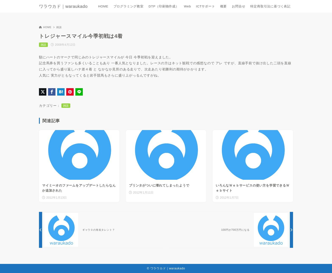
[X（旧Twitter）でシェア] (42, 92)
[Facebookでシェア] (51, 92)
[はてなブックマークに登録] (61, 92)
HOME (45, 27)
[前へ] (101, 230)
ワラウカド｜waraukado (63, 6)
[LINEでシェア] (79, 92)
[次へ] (231, 230)
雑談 (59, 27)
